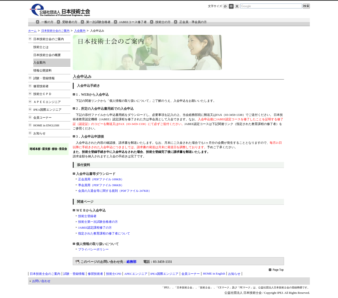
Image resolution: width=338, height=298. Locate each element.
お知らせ (39, 133)
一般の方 (47, 22)
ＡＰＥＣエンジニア (47, 102)
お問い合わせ (41, 281)
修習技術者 (41, 86)
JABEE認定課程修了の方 (95, 227)
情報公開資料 (42, 70)
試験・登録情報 (44, 78)
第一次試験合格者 (98, 22)
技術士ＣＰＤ (42, 94)
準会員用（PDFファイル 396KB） (101, 185)
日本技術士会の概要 (47, 55)
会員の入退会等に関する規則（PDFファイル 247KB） (114, 190)
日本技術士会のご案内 (55, 30)
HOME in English (214, 273)
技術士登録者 (87, 216)
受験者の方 (69, 22)
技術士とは (41, 47)
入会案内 (79, 30)
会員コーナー (42, 117)
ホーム (32, 30)
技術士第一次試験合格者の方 (98, 221)
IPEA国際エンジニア (47, 109)
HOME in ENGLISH (46, 125)
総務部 (131, 262)
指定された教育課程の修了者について (104, 233)
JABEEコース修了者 (133, 22)
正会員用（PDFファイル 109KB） (101, 179)
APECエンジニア (135, 273)
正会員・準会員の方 (193, 22)
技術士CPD (113, 273)
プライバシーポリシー (93, 249)
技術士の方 (163, 22)
